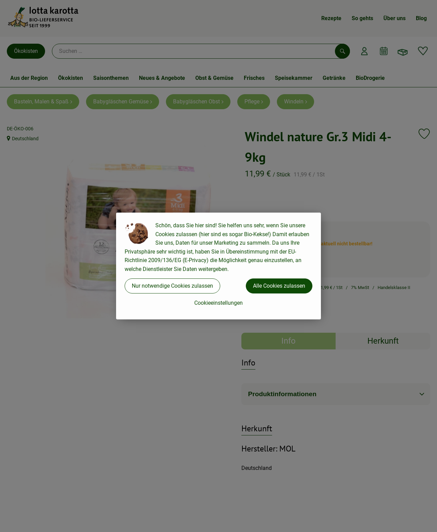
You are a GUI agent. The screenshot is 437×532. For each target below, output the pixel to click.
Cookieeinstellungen (218, 303)
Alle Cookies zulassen (279, 286)
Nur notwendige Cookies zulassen (172, 286)
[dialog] (218, 266)
